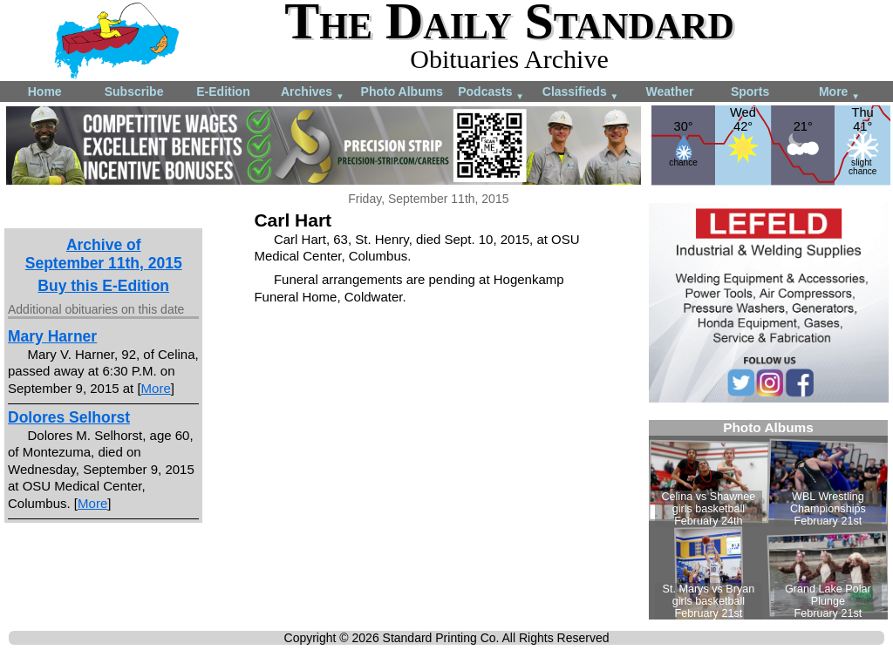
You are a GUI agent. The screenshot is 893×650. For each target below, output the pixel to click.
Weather (669, 91)
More (839, 93)
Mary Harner (52, 336)
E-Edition (222, 91)
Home (45, 91)
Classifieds (580, 93)
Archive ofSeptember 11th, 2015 (103, 254)
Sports (750, 91)
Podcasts (491, 93)
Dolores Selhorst (69, 417)
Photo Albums (402, 91)
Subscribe (134, 91)
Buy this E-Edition (103, 286)
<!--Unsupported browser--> (768, 520)
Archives (312, 93)
